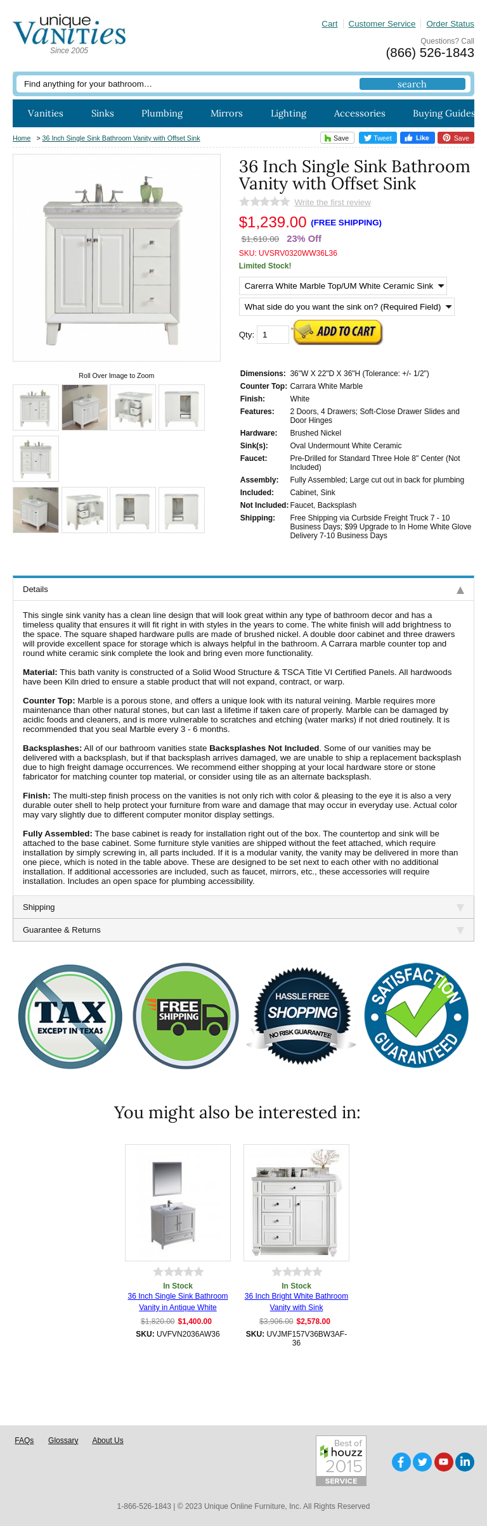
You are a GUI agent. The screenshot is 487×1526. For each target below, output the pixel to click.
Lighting (288, 113)
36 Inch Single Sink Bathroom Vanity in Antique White (177, 1302)
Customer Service (382, 23)
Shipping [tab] (243, 907)
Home (21, 138)
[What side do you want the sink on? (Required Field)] (347, 307)
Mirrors (227, 113)
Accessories (360, 113)
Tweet (378, 138)
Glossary (63, 1440)
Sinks (102, 113)
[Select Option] (343, 286)
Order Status (450, 23)
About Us (107, 1440)
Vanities (45, 113)
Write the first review (332, 202)
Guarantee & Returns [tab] (243, 930)
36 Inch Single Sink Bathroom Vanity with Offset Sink (121, 138)
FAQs (24, 1440)
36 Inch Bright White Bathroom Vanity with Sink (296, 1302)
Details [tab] (243, 589)
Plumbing (162, 113)
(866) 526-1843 (430, 53)
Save (335, 138)
